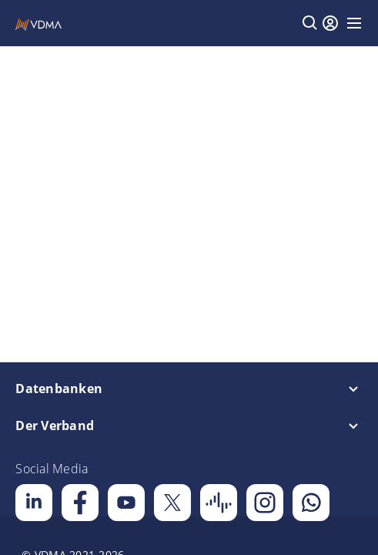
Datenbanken (58, 388)
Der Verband (54, 425)
